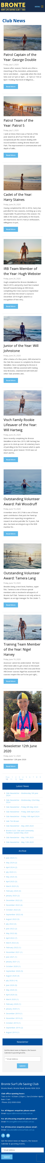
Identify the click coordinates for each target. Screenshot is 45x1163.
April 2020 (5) (11, 994)
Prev (7, 777)
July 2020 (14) (11, 980)
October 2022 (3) (13, 909)
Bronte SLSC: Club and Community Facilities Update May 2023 (20, 831)
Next (21, 779)
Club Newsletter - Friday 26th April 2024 (22, 811)
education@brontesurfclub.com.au (20, 1130)
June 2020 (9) (11, 985)
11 (11, 779)
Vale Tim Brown (12, 821)
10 (7, 779)
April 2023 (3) (11, 881)
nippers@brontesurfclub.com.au (19, 1113)
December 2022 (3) (14, 900)
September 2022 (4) (14, 914)
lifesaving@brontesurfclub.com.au (20, 1121)
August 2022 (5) (12, 919)
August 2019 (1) (12, 1032)
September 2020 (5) (14, 971)
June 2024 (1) (11, 858)
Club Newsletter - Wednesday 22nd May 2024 (23, 801)
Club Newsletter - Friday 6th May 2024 (22, 807)
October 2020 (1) (13, 966)
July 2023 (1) (11, 872)
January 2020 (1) (13, 1009)
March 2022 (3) (12, 942)
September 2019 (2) (14, 1027)
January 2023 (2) (13, 895)
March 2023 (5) (12, 886)
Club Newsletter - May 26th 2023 (20, 826)
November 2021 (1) (14, 952)
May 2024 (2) (11, 862)
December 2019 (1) (14, 1013)
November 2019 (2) (14, 1018)
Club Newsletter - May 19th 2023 (20, 837)
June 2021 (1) (11, 957)
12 (16, 779)
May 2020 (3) (11, 990)
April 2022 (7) (11, 938)
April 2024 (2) (11, 867)
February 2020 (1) (13, 1004)
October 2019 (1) (13, 1023)
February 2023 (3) (13, 891)
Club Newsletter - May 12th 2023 (20, 842)
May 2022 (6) (11, 933)
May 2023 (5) (11, 876)
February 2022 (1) (13, 947)
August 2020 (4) (12, 976)
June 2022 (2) (11, 928)
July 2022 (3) (11, 924)
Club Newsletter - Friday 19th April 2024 (22, 816)
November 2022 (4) (14, 905)
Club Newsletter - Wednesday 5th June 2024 (22, 794)
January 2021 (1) (13, 961)
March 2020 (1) (12, 999)
